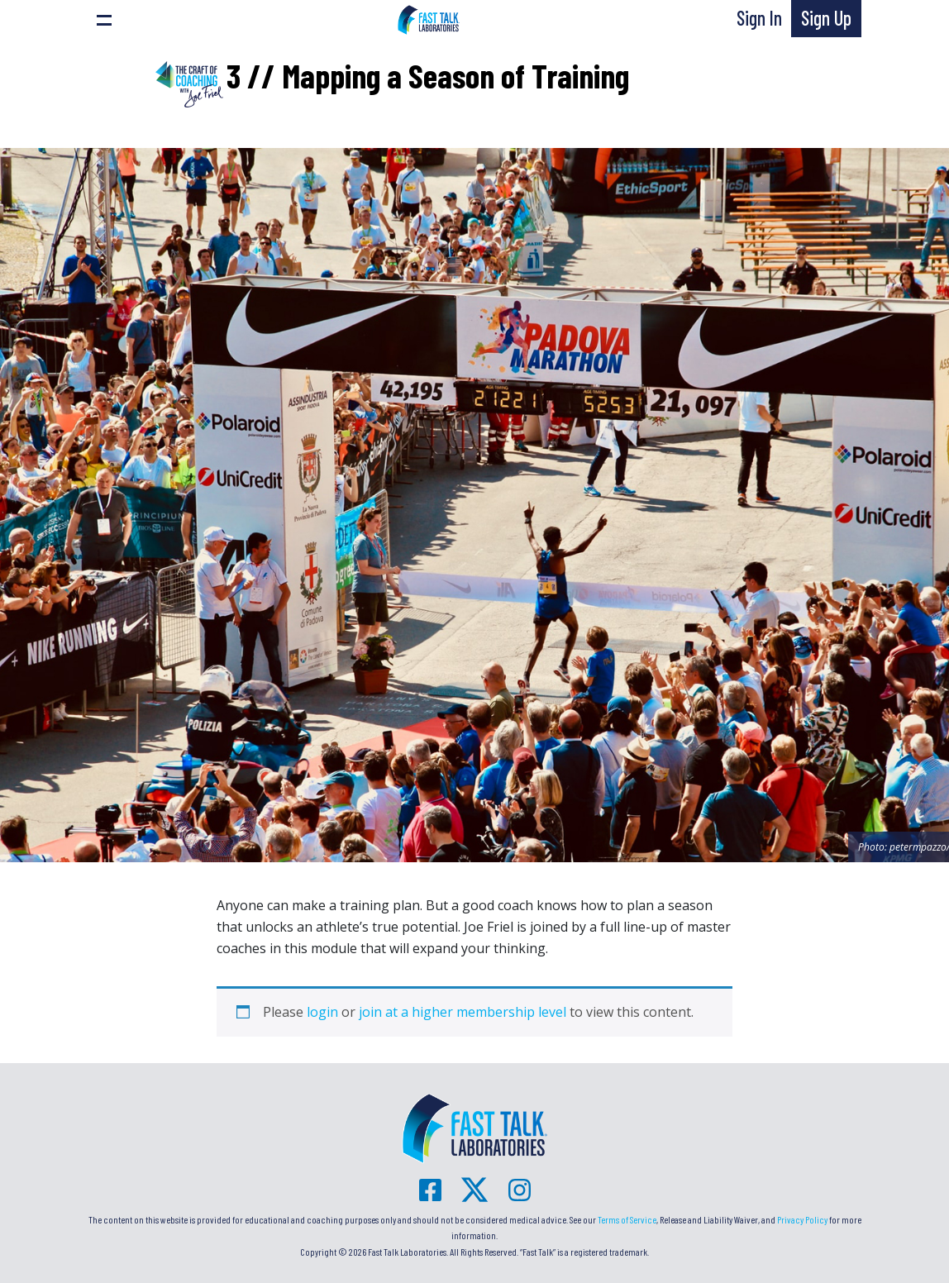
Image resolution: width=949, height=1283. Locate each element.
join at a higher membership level (462, 1012)
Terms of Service (627, 1219)
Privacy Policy (802, 1219)
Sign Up (826, 18)
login (322, 1012)
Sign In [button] (759, 18)
